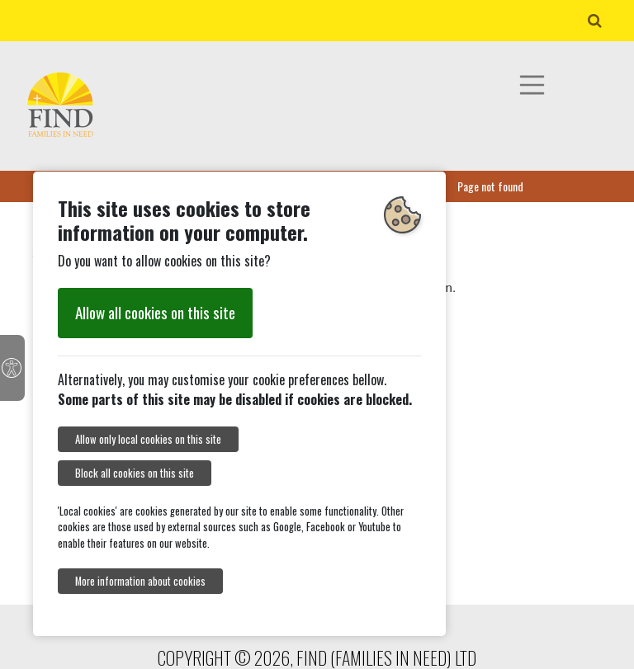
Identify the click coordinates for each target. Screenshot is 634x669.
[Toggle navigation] (532, 85)
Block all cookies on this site (134, 473)
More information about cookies (140, 581)
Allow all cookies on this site (155, 312)
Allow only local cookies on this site (148, 439)
